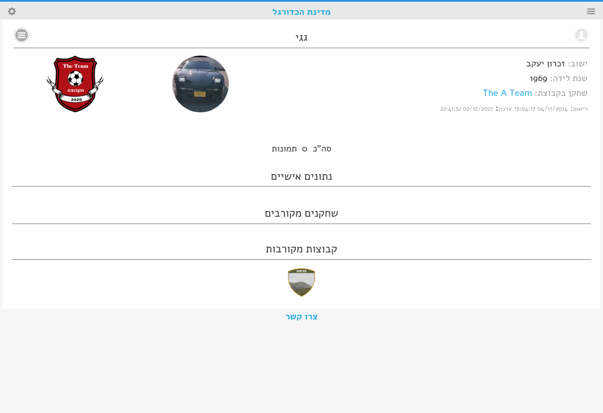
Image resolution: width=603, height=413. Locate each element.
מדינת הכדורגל (301, 12)
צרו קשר (302, 316)
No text (22, 35)
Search (12, 11)
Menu (591, 11)
